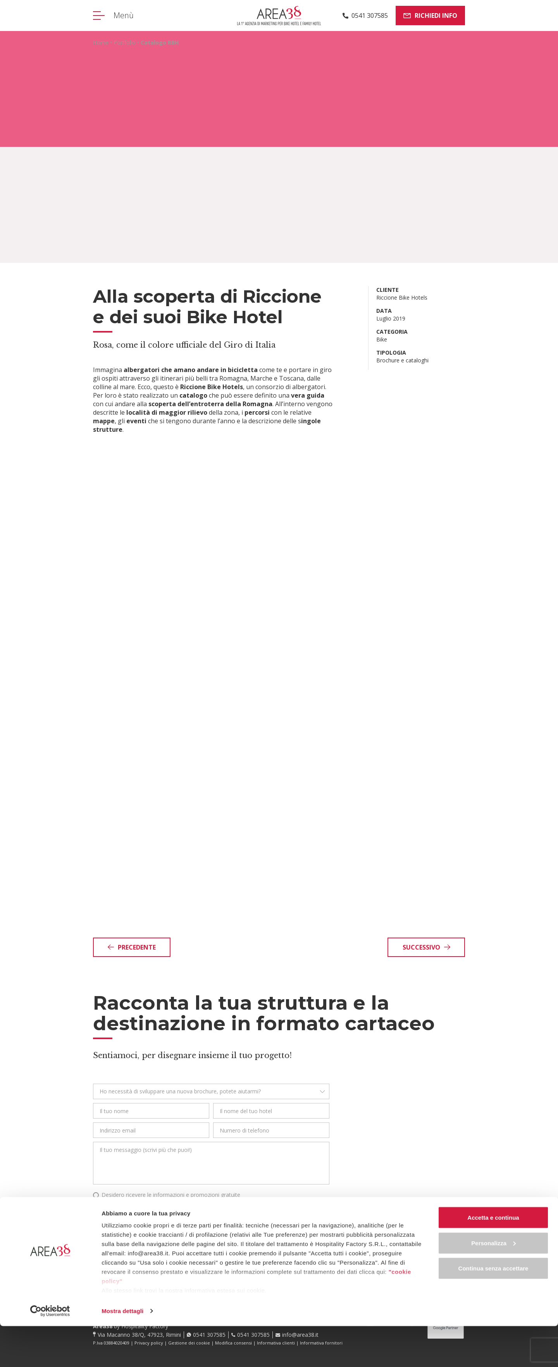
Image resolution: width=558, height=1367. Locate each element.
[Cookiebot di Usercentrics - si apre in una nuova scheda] (50, 1352)
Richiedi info (430, 15)
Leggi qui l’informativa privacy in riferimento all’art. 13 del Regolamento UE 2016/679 (185, 1205)
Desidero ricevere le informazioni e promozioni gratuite (171, 1194)
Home (100, 42)
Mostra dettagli (122, 1351)
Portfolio (125, 42)
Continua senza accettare (493, 1309)
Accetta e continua (493, 1258)
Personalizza (493, 1284)
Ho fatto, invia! (133, 1229)
